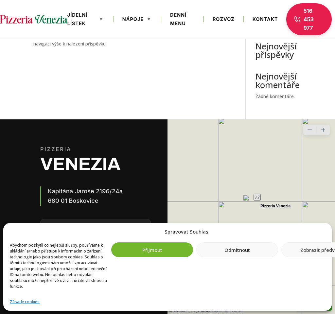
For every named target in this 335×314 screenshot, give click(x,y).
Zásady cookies (25, 302)
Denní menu (178, 19)
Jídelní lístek (77, 19)
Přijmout (152, 250)
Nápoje (133, 19)
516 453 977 (304, 19)
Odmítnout (237, 250)
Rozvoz (224, 19)
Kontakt (265, 19)
